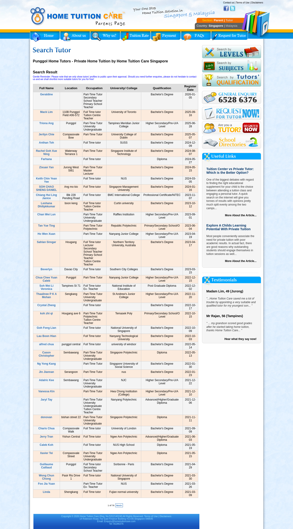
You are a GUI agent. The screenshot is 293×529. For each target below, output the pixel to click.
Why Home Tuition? (105, 36)
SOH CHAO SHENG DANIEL (46, 188)
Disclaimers (257, 2)
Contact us (228, 2)
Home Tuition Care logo (78, 16)
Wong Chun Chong (46, 477)
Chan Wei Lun (46, 214)
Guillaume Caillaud (46, 466)
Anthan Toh (46, 142)
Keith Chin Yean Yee (46, 180)
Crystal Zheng (46, 305)
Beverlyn (46, 269)
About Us (75, 36)
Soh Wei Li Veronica (46, 287)
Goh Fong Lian (46, 327)
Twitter (232, 8)
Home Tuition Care (89, 516)
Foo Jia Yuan (46, 483)
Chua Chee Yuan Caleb (46, 279)
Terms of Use (243, 2)
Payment (166, 36)
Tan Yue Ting (46, 225)
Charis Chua (46, 428)
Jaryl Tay (46, 399)
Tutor (229, 20)
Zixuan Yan (46, 167)
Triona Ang (46, 123)
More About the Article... (241, 215)
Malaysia (231, 25)
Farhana (46, 159)
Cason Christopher (46, 354)
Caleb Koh (46, 444)
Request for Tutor (229, 36)
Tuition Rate (135, 36)
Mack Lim (46, 112)
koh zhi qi (46, 313)
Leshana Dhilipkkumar (46, 205)
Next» (119, 505)
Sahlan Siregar (46, 242)
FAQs (196, 36)
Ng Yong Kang (46, 363)
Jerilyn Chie (46, 134)
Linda (46, 492)
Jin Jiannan (46, 372)
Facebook (226, 8)
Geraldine (46, 94)
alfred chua (46, 344)
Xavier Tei (46, 453)
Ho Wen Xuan (46, 233)
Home (45, 36)
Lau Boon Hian (46, 336)
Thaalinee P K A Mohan (46, 295)
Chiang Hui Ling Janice (46, 196)
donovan (46, 417)
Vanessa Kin (46, 391)
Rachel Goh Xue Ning (46, 152)
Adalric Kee (46, 380)
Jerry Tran (46, 436)
